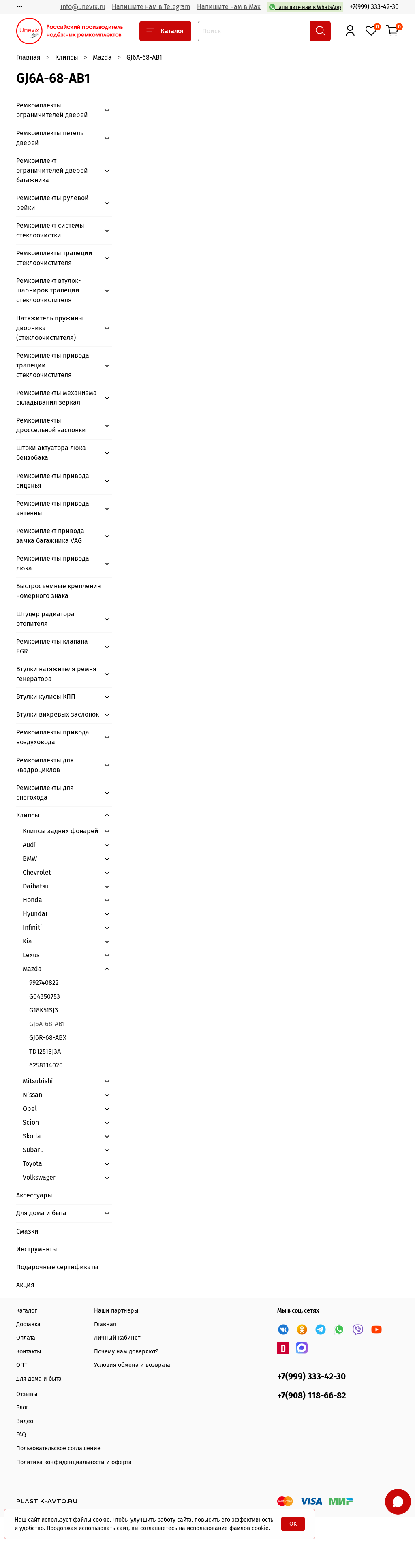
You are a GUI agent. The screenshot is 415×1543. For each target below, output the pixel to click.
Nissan (32, 1095)
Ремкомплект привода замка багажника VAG (50, 535)
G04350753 (44, 996)
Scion (31, 1122)
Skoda (32, 1136)
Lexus (31, 955)
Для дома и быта (41, 1213)
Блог (22, 1407)
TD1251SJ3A (45, 1051)
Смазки (27, 1231)
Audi (29, 845)
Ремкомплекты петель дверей (49, 138)
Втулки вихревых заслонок (57, 714)
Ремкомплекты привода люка (52, 563)
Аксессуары (34, 1195)
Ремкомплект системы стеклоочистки (50, 230)
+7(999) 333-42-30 (374, 7)
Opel (30, 1108)
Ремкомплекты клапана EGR (52, 646)
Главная (28, 57)
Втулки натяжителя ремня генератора (56, 674)
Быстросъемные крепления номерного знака (58, 591)
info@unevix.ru (82, 7)
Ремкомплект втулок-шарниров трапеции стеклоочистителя (48, 290)
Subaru (33, 1150)
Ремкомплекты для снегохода (45, 792)
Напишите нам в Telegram (151, 7)
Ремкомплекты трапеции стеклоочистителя (54, 258)
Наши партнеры (116, 1310)
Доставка (28, 1324)
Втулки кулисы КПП (45, 696)
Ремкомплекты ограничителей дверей (52, 110)
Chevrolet (37, 872)
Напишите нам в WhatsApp (305, 7)
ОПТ (21, 1365)
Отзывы (27, 1394)
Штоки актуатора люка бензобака (51, 452)
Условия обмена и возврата (132, 1365)
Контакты (28, 1351)
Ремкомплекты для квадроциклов (45, 765)
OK (293, 1523)
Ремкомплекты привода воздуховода (52, 737)
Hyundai (35, 914)
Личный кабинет (117, 1337)
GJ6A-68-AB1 (47, 1024)
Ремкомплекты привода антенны (52, 508)
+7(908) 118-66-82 (311, 1396)
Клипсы (66, 57)
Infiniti (32, 927)
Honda (32, 900)
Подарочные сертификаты (57, 1267)
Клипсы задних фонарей (60, 831)
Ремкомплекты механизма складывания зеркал (56, 397)
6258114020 (46, 1065)
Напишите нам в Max (229, 7)
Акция (25, 1285)
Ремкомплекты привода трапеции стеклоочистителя (52, 365)
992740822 (44, 982)
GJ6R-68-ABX (47, 1037)
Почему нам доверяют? (126, 1351)
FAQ (21, 1434)
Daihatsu (36, 886)
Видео (24, 1421)
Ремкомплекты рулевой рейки (52, 202)
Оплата (25, 1337)
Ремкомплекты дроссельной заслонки (51, 425)
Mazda (102, 57)
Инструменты (36, 1249)
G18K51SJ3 (43, 1010)
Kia (27, 941)
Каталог (165, 31)
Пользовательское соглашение (58, 1448)
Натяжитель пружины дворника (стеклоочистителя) (49, 327)
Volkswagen (40, 1177)
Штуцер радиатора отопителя (45, 618)
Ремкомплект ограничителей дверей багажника (52, 170)
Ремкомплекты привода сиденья (52, 480)
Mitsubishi (38, 1081)
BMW (30, 858)
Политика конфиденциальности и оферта (74, 1462)
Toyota (32, 1163)
